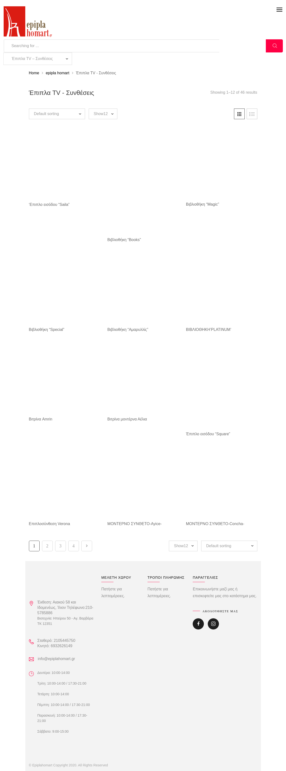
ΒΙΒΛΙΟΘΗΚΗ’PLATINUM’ (208, 329)
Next (86, 546)
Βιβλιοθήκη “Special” (46, 329)
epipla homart (57, 73)
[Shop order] (57, 114)
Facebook (198, 623)
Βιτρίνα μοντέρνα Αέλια (127, 419)
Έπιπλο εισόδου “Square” (208, 434)
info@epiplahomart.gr (56, 659)
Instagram (213, 623)
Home (34, 73)
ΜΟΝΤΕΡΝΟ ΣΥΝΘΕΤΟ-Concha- (215, 524)
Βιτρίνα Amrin (40, 419)
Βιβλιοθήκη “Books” (124, 240)
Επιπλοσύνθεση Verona (49, 524)
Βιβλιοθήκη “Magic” (202, 204)
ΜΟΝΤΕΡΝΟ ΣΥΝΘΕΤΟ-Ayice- (134, 524)
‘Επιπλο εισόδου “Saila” (49, 204)
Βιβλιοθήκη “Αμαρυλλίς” (127, 329)
